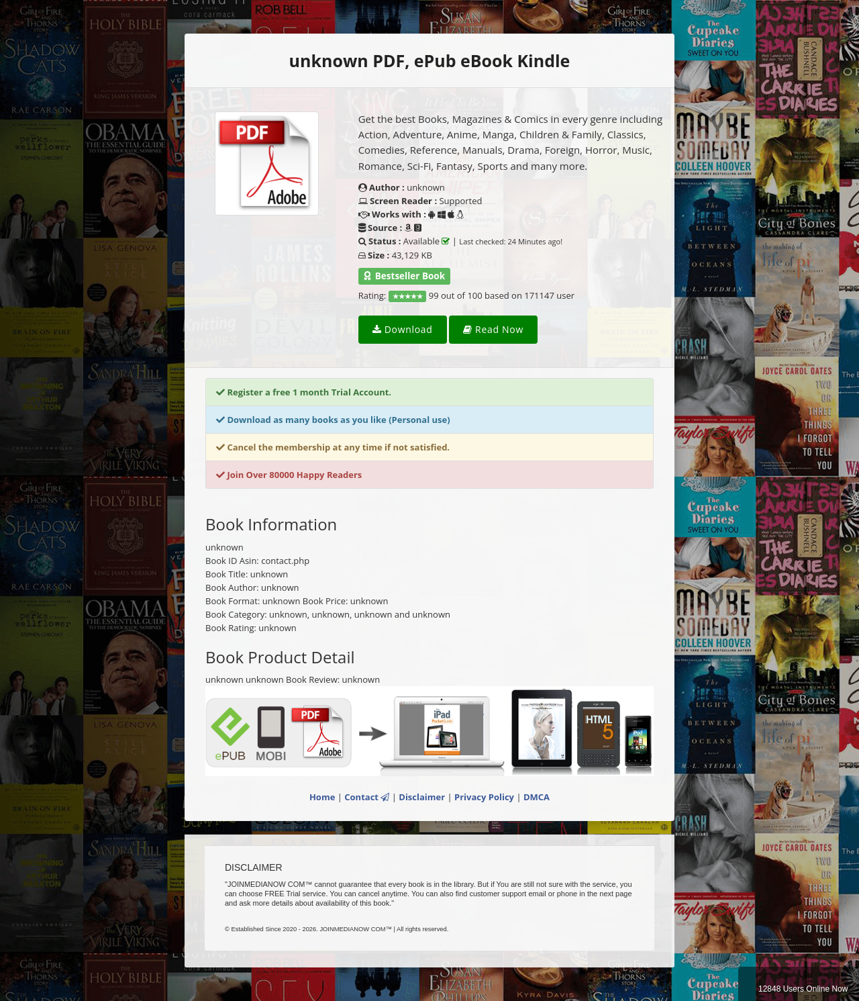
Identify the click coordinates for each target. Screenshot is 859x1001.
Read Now (493, 329)
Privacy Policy (484, 797)
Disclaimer (422, 797)
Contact (366, 797)
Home (322, 797)
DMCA (536, 797)
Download (402, 329)
